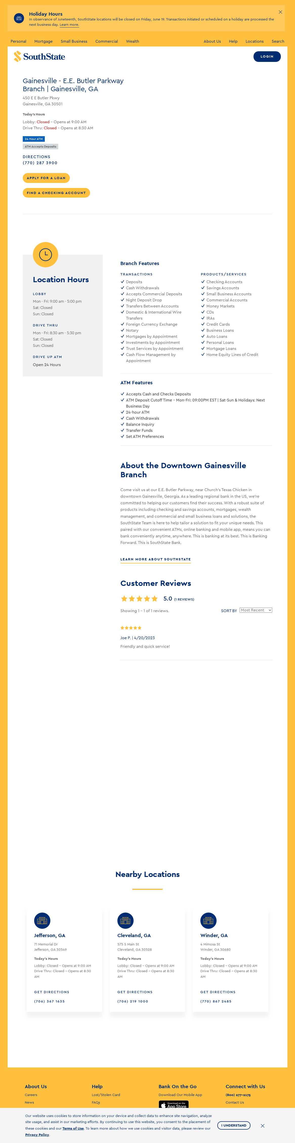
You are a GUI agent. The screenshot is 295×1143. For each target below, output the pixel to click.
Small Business (74, 41)
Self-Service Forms (107, 1061)
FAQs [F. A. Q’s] (96, 1053)
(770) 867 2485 (216, 952)
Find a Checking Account (56, 192)
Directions (37, 157)
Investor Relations (39, 1061)
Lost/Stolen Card (106, 1045)
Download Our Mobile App (180, 1045)
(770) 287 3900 (47, 162)
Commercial (106, 41)
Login (267, 56)
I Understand (233, 1125)
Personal (18, 41)
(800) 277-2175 (238, 1045)
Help (233, 41)
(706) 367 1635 (49, 952)
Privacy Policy (37, 1134)
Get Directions (52, 943)
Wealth (132, 41)
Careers (31, 1045)
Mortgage (43, 41)
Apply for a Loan (46, 178)
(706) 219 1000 (133, 952)
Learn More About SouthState (155, 559)
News (29, 1053)
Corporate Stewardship (44, 1068)
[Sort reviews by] (256, 610)
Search (278, 41)
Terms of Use (73, 1128)
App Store (174, 1056)
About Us (212, 41)
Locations (255, 41)
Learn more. (69, 25)
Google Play (174, 1069)
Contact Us (235, 1053)
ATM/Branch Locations (244, 1061)
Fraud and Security (107, 1068)
